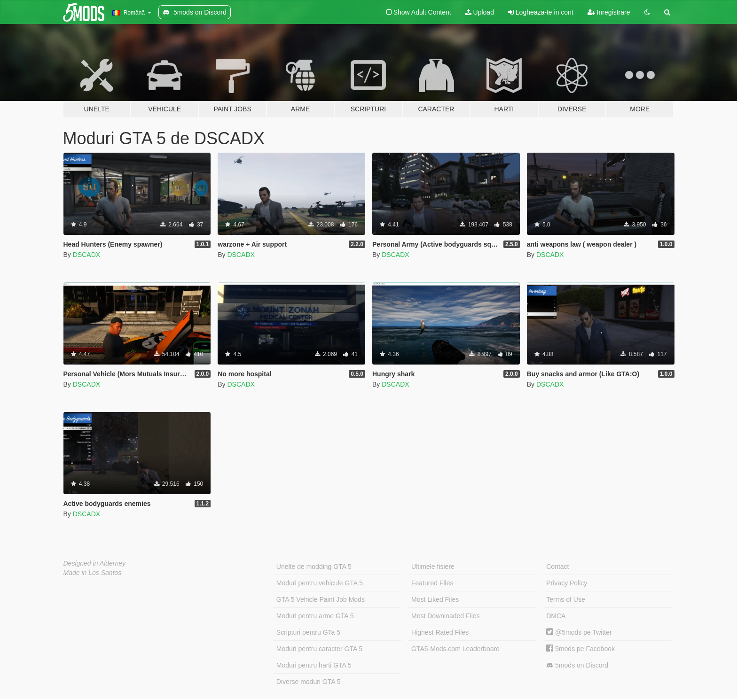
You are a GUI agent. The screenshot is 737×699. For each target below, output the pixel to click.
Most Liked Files (435, 599)
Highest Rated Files (440, 632)
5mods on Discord (577, 665)
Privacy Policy (566, 583)
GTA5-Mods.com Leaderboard (455, 648)
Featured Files (432, 583)
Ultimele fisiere (433, 566)
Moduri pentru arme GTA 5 (315, 616)
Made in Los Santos (92, 572)
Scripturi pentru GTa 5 (308, 632)
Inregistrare (609, 12)
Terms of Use (565, 599)
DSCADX (86, 254)
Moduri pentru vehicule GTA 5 (319, 583)
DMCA (555, 616)
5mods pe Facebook (580, 649)
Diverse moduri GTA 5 (308, 681)
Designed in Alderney (94, 563)
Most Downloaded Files (445, 616)
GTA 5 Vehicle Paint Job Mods (320, 599)
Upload (479, 12)
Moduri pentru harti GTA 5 (314, 665)
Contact (557, 566)
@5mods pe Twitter (579, 632)
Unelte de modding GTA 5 (314, 566)
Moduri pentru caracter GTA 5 (319, 648)
